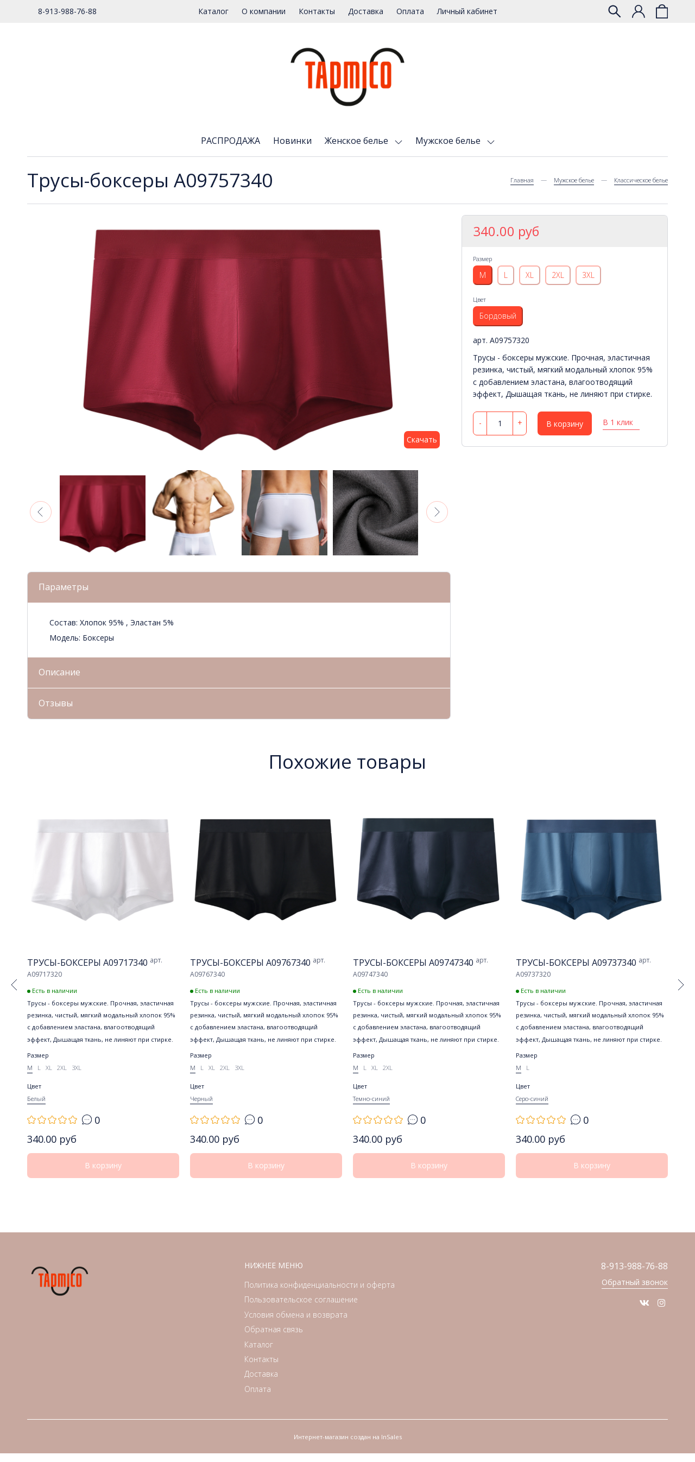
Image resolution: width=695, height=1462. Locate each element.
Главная (522, 180)
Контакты (317, 11)
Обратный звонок (635, 1292)
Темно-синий (371, 1107)
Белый (36, 1107)
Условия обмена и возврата (296, 1323)
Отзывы (59, 707)
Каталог (213, 11)
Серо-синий (532, 1107)
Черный (201, 1107)
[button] (41, 512)
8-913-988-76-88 (67, 11)
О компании (264, 11)
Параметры (67, 587)
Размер (482, 259)
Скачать (422, 439)
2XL (558, 275)
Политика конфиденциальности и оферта (319, 1293)
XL (530, 275)
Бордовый (497, 316)
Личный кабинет (467, 11)
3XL (588, 275)
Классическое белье (641, 180)
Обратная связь (273, 1338)
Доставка (365, 11)
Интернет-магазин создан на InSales (348, 1445)
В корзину (564, 424)
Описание (63, 674)
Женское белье (357, 141)
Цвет (479, 299)
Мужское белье (449, 141)
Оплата (410, 11)
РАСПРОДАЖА (230, 141)
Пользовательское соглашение (301, 1308)
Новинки (292, 141)
